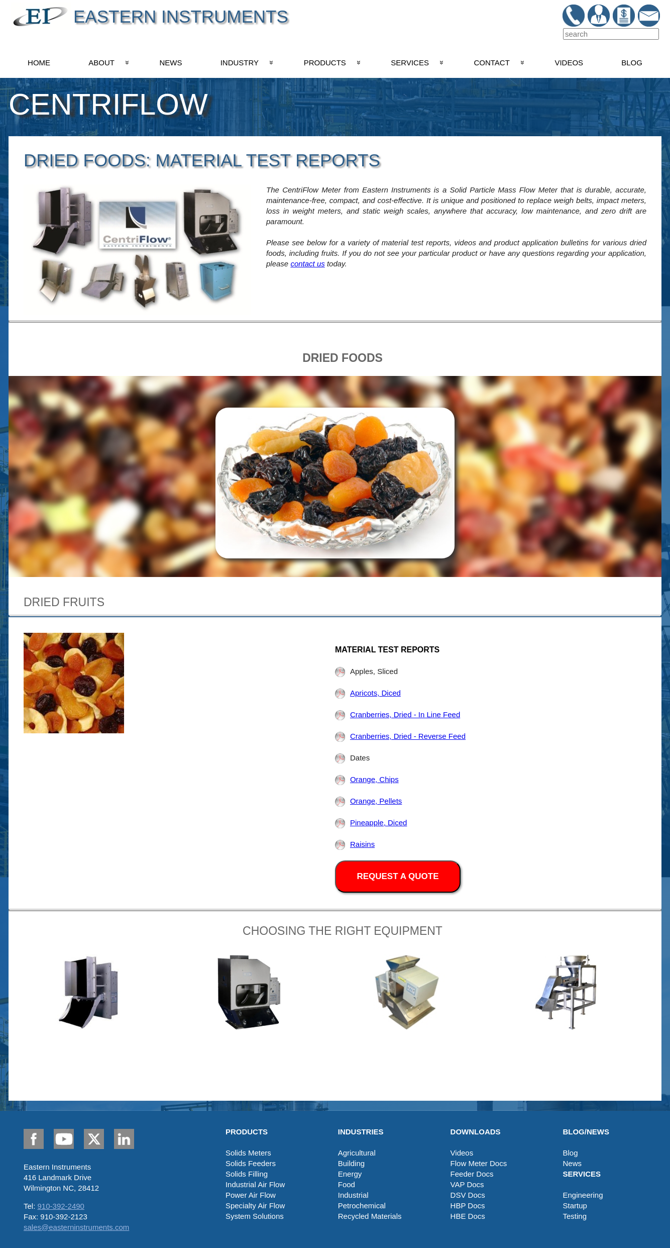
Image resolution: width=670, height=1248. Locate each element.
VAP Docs (467, 1184)
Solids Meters (248, 1152)
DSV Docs (468, 1195)
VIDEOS (568, 62)
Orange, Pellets (368, 801)
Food (346, 1184)
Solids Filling (247, 1174)
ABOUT (101, 62)
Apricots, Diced (368, 693)
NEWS (171, 62)
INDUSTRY (239, 62)
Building (351, 1163)
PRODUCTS (325, 62)
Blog (570, 1152)
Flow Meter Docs (479, 1163)
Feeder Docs (472, 1174)
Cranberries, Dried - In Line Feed (397, 714)
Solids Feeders (251, 1163)
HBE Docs (468, 1216)
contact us (307, 263)
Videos (462, 1152)
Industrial (353, 1195)
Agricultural (357, 1152)
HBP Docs (468, 1205)
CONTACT (491, 62)
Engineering (583, 1195)
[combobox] (611, 34)
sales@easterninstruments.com (76, 1227)
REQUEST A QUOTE (397, 876)
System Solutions (255, 1216)
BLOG (631, 62)
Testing (575, 1216)
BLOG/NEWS (586, 1131)
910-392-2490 (61, 1206)
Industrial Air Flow (255, 1184)
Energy (350, 1174)
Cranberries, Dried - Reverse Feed (400, 736)
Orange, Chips (367, 779)
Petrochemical (362, 1205)
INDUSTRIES (361, 1131)
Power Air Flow (251, 1195)
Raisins (355, 844)
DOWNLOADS (476, 1131)
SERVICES (410, 62)
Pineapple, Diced (371, 822)
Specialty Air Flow (255, 1205)
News (572, 1163)
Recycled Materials (370, 1216)
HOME (39, 62)
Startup (575, 1205)
